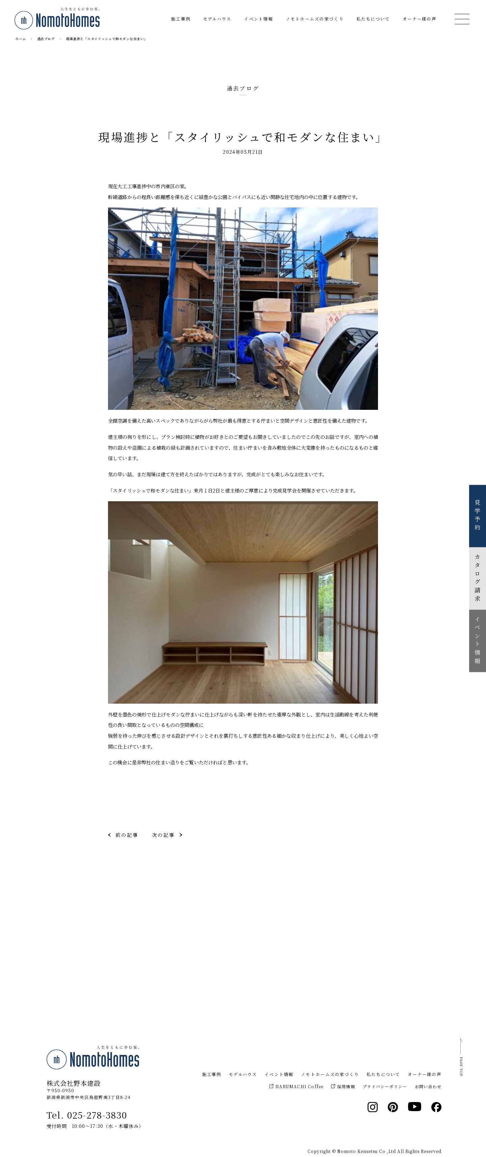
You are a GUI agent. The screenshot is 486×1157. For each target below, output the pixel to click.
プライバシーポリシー (384, 1086)
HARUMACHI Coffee (296, 1086)
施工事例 (180, 19)
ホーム (20, 38)
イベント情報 (258, 19)
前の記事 (126, 834)
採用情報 (343, 1086)
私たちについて (373, 19)
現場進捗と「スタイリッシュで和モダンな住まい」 (106, 38)
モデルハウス (217, 19)
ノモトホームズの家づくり (315, 19)
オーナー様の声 (419, 19)
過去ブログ (46, 38)
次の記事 (163, 834)
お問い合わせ (428, 1086)
